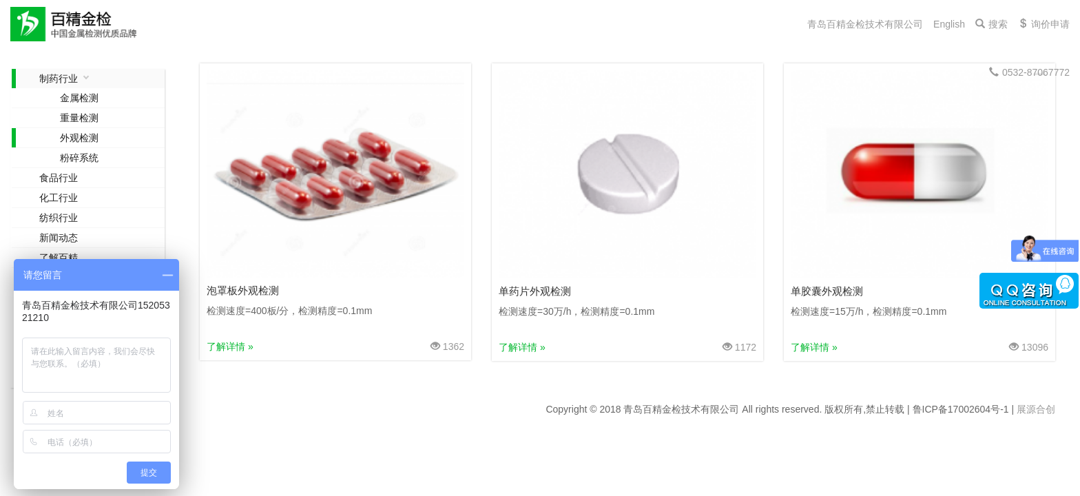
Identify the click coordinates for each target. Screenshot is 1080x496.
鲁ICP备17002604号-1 (961, 409)
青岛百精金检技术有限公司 (865, 24)
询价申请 (1044, 24)
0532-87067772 (1029, 72)
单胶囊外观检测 (827, 291)
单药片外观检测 (535, 291)
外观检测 (79, 137)
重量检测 (79, 117)
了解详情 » (230, 346)
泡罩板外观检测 (243, 290)
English (949, 24)
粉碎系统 (79, 157)
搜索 (991, 24)
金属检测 (79, 97)
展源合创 (1036, 409)
